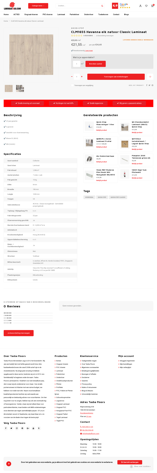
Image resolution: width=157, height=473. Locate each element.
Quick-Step (77, 30)
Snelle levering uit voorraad (27, 105)
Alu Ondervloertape (105, 158)
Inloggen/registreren (127, 362)
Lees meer (89, 52)
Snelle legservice (95, 105)
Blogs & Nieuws (87, 392)
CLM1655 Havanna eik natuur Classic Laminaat (27, 23)
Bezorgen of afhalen (89, 376)
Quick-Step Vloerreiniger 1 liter (105, 125)
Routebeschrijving (86, 415)
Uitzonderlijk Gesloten (90, 396)
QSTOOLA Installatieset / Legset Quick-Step (140, 143)
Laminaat (61, 16)
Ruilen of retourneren (89, 389)
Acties (58, 362)
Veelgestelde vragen (89, 362)
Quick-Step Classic (118, 199)
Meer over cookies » (142, 466)
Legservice (60, 402)
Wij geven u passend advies (129, 105)
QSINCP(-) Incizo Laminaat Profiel (103, 142)
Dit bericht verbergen (129, 462)
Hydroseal (89, 199)
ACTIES (16, 16)
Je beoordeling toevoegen (105, 38)
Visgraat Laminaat (63, 406)
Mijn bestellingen (126, 366)
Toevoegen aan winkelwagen (116, 78)
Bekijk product (101, 132)
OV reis (88, 418)
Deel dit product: (136, 87)
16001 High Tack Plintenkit (139, 173)
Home (6, 16)
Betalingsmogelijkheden (90, 372)
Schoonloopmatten (63, 399)
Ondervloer (88, 16)
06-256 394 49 (87, 432)
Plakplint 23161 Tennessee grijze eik (141, 158)
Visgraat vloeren (31, 16)
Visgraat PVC (61, 409)
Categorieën (38, 7)
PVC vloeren (47, 16)
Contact (116, 16)
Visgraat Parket (62, 416)
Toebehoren (103, 16)
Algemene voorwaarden (90, 369)
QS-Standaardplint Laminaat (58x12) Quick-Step (140, 126)
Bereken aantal (95, 65)
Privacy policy (87, 386)
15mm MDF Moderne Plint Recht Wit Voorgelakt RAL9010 (105, 174)
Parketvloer (74, 16)
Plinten (58, 386)
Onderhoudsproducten (64, 382)
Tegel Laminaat (61, 419)
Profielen (59, 389)
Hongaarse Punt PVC (64, 412)
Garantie (85, 382)
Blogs (126, 16)
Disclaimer (85, 379)
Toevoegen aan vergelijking (83, 87)
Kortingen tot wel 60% (63, 105)
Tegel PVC (60, 422)
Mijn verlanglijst (125, 369)
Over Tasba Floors (88, 366)
